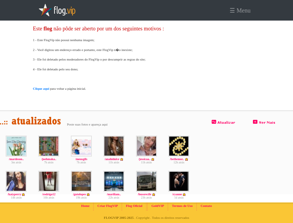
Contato (206, 205)
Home (85, 205)
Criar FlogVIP (107, 205)
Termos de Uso (182, 205)
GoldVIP (157, 205)
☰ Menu (240, 10)
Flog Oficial (134, 205)
